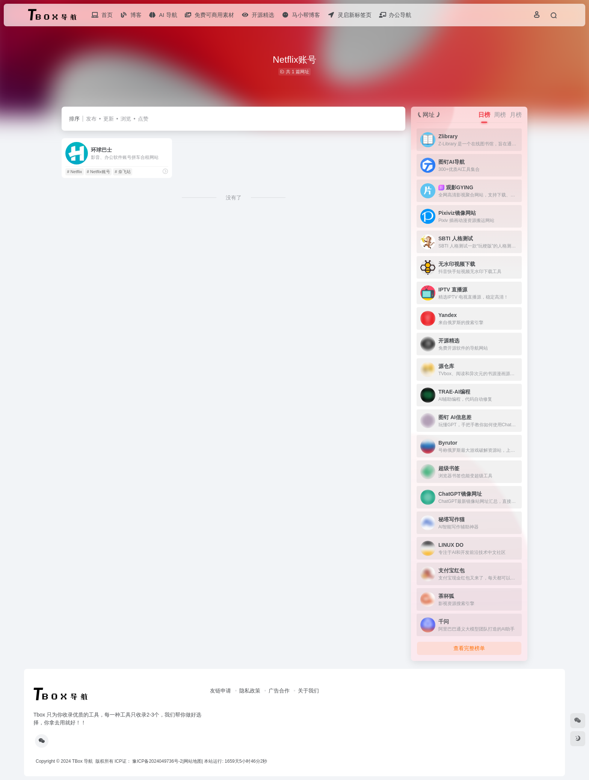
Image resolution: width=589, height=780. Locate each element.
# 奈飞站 (122, 171)
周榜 (500, 115)
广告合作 (279, 691)
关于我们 (308, 691)
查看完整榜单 (469, 648)
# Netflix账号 (98, 171)
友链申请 (220, 691)
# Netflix (74, 171)
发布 (91, 119)
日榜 (484, 115)
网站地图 (193, 761)
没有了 (234, 198)
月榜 (516, 115)
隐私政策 (249, 691)
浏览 (126, 119)
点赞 (143, 119)
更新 (108, 119)
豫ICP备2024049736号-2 (157, 761)
